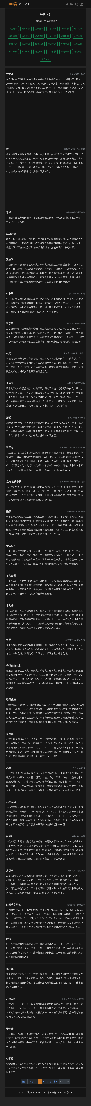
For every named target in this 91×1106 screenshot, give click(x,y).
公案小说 (78, 51)
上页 (31, 1081)
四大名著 (78, 28)
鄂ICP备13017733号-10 (60, 1092)
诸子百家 (39, 28)
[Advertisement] (45, 121)
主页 (46, 21)
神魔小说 (65, 44)
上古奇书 (13, 28)
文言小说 (13, 44)
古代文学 (52, 28)
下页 (49, 1081)
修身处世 (65, 36)
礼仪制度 (78, 36)
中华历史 (26, 36)
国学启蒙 (26, 28)
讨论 (27, 4)
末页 (55, 1081)
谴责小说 (39, 51)
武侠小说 (26, 51)
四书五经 (39, 44)
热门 (21, 4)
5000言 (12, 4)
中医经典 (65, 28)
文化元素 (52, 36)
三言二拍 (78, 44)
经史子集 (65, 51)
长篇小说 (26, 44)
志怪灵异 (45, 59)
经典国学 (53, 21)
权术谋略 (39, 36)
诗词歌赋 (13, 36)
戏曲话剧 (13, 51)
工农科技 (52, 51)
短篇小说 (52, 44)
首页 (24, 1081)
